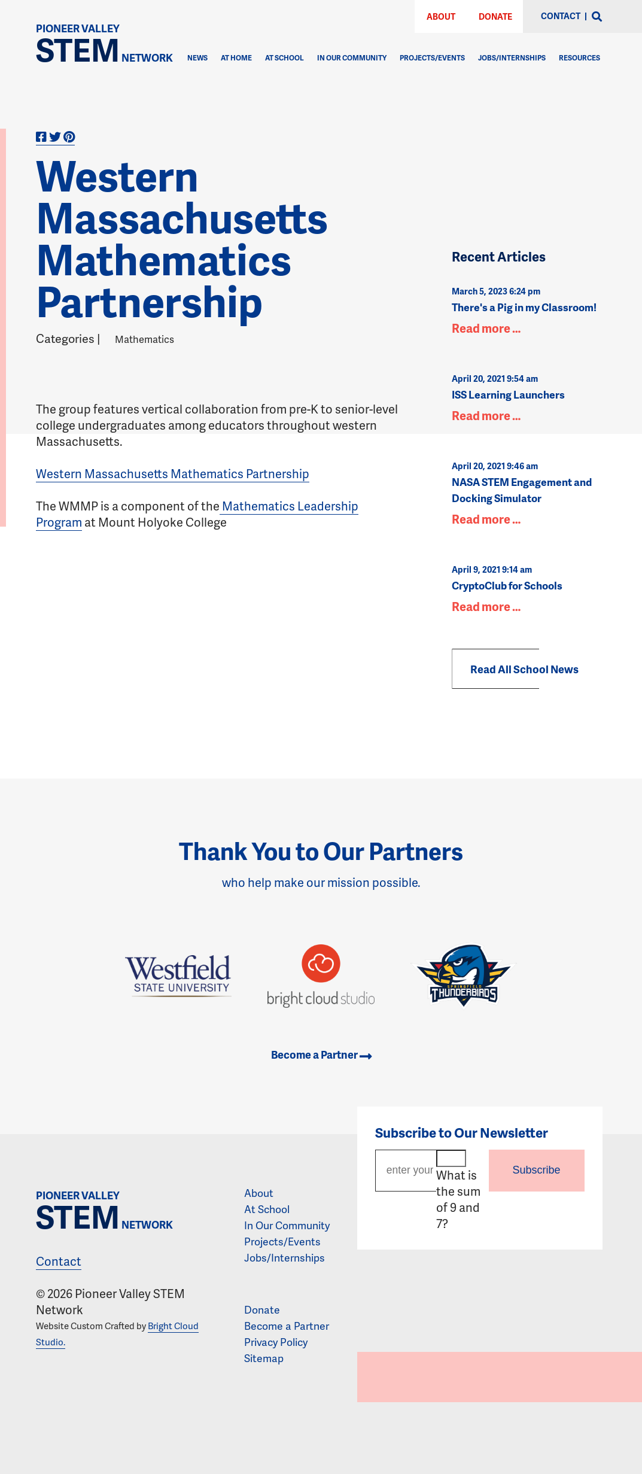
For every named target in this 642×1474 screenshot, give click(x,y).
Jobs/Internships (512, 58)
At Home (236, 58)
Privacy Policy (276, 1342)
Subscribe (537, 1170)
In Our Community (352, 58)
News (197, 58)
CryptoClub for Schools (507, 585)
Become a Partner (321, 1054)
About (441, 16)
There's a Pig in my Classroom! (524, 307)
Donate (495, 16)
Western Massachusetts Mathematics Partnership (172, 473)
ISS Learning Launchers (508, 394)
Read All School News (524, 668)
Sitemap (264, 1358)
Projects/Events (432, 58)
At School (284, 58)
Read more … (486, 328)
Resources (579, 58)
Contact (58, 1261)
